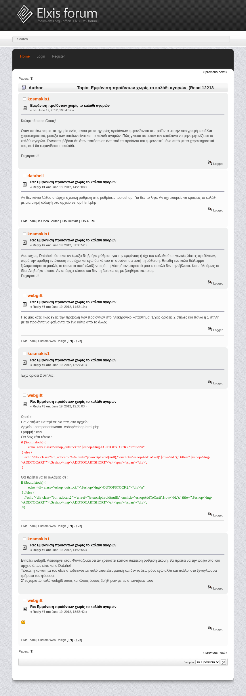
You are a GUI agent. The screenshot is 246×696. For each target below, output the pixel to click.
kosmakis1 (38, 98)
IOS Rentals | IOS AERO (78, 221)
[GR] (78, 341)
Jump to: (189, 662)
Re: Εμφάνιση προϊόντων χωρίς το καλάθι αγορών (73, 182)
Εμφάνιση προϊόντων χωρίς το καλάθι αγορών (70, 106)
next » (222, 72)
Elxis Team (28, 221)
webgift (34, 295)
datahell (35, 175)
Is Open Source (48, 221)
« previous (210, 72)
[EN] (70, 341)
